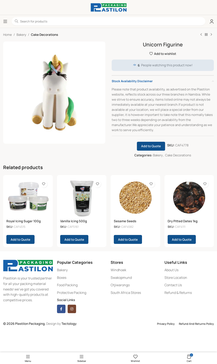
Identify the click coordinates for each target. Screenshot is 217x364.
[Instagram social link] (72, 309)
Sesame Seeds (125, 221)
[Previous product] (201, 34)
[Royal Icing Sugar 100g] (28, 197)
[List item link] (82, 270)
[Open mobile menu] (5, 21)
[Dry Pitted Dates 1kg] (189, 197)
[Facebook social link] (61, 309)
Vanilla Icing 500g (73, 221)
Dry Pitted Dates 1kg (183, 221)
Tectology (69, 323)
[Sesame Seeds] (135, 197)
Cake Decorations (44, 34)
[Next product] (211, 34)
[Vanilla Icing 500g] (81, 197)
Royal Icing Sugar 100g (23, 221)
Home (7, 34)
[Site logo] (109, 7)
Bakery (21, 34)
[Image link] (28, 265)
